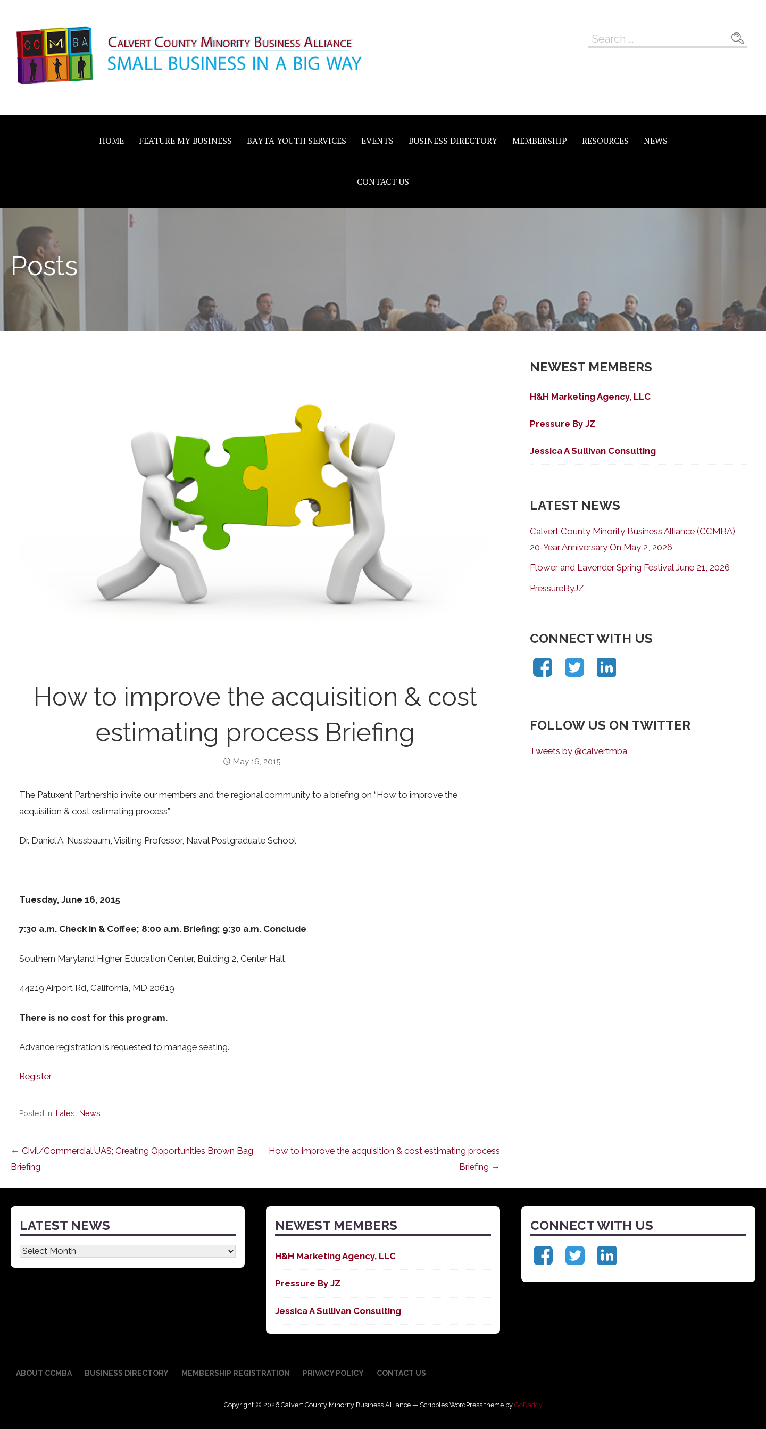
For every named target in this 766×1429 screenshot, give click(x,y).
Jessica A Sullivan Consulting (593, 450)
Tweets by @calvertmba (578, 751)
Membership (539, 140)
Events (377, 140)
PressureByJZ (557, 588)
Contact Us (383, 181)
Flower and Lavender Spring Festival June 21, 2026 (630, 567)
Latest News (78, 1113)
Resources (605, 140)
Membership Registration (235, 1373)
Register (35, 1076)
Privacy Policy (333, 1373)
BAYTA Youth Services (296, 140)
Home (111, 140)
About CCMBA (44, 1373)
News (656, 140)
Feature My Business (185, 140)
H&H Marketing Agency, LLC (590, 396)
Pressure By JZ (562, 423)
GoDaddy (528, 1405)
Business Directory (453, 140)
